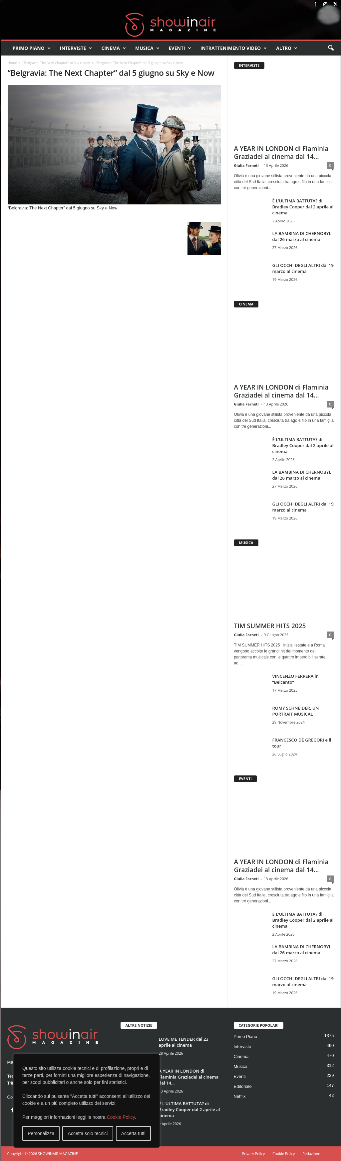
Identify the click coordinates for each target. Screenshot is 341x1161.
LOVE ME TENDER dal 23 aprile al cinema (183, 1042)
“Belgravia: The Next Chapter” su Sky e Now (56, 62)
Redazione (311, 1153)
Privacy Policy (253, 1153)
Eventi (180, 48)
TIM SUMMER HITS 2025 (270, 626)
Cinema (113, 48)
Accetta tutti (133, 1133)
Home (12, 62)
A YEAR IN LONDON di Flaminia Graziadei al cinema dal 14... (281, 152)
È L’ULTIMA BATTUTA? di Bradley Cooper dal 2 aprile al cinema (303, 207)
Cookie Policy (121, 1117)
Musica (147, 48)
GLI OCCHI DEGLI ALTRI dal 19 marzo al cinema (303, 268)
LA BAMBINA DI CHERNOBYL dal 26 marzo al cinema (301, 236)
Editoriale (243, 1086)
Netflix (240, 1096)
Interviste (76, 48)
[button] (330, 48)
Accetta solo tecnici (88, 1133)
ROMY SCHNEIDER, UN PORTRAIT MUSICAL (295, 711)
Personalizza (41, 1133)
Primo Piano (32, 48)
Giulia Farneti (246, 165)
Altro (286, 48)
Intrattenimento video (233, 48)
